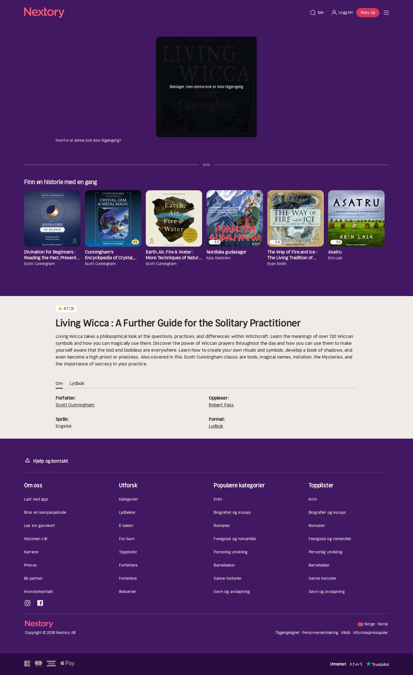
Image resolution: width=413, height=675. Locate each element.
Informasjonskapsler (370, 633)
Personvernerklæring (320, 632)
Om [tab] (59, 383)
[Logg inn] (341, 13)
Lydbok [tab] (77, 383)
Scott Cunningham (75, 405)
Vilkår (346, 632)
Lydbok (216, 426)
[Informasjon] (124, 140)
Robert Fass (221, 405)
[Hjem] (165, 12)
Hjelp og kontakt (46, 460)
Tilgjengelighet (287, 632)
